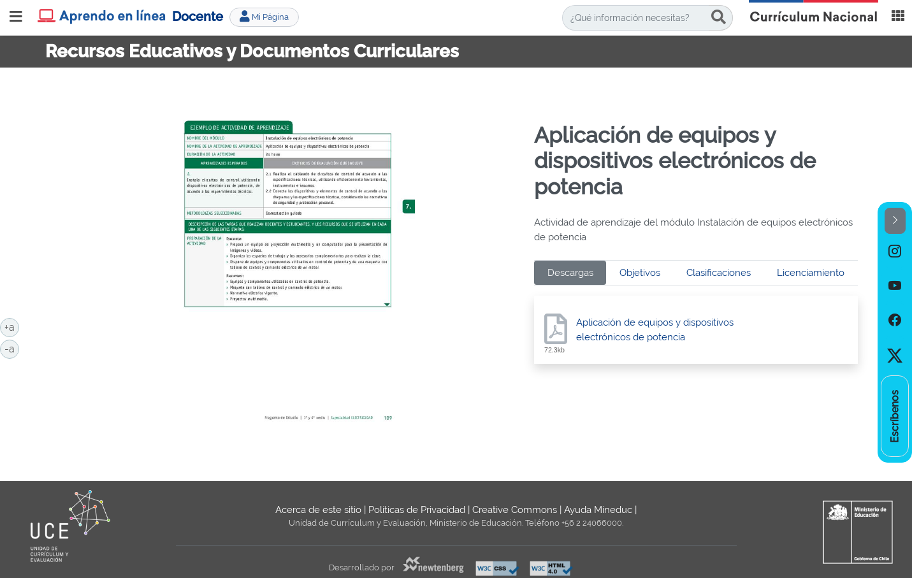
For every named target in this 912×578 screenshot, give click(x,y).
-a (11, 348)
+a (11, 326)
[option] (895, 251)
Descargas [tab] (570, 272)
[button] (895, 221)
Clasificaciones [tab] (718, 272)
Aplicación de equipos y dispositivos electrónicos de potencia (655, 330)
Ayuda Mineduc (598, 510)
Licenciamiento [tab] (810, 272)
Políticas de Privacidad (416, 510)
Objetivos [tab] (639, 272)
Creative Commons (514, 510)
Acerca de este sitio (318, 510)
